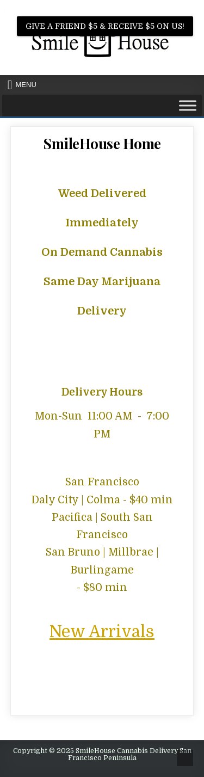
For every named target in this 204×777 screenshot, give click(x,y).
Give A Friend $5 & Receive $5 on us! (105, 26)
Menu (26, 85)
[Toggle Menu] (187, 105)
